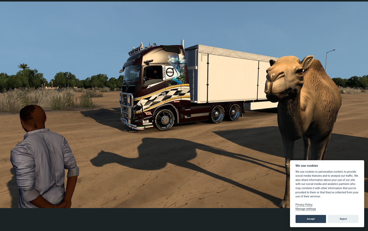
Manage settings (306, 209)
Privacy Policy (304, 204)
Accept (311, 218)
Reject (343, 218)
